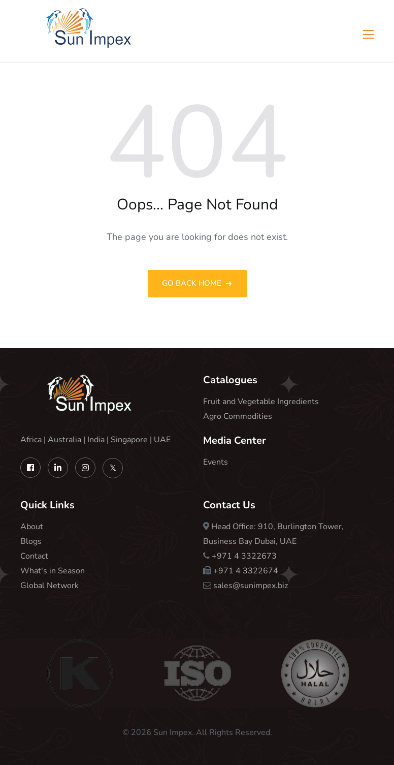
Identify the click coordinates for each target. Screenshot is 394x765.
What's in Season (52, 570)
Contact (34, 556)
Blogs (31, 541)
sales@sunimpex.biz (250, 585)
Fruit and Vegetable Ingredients (261, 401)
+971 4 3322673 (244, 556)
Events (215, 462)
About (31, 526)
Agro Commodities (237, 416)
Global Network (49, 585)
